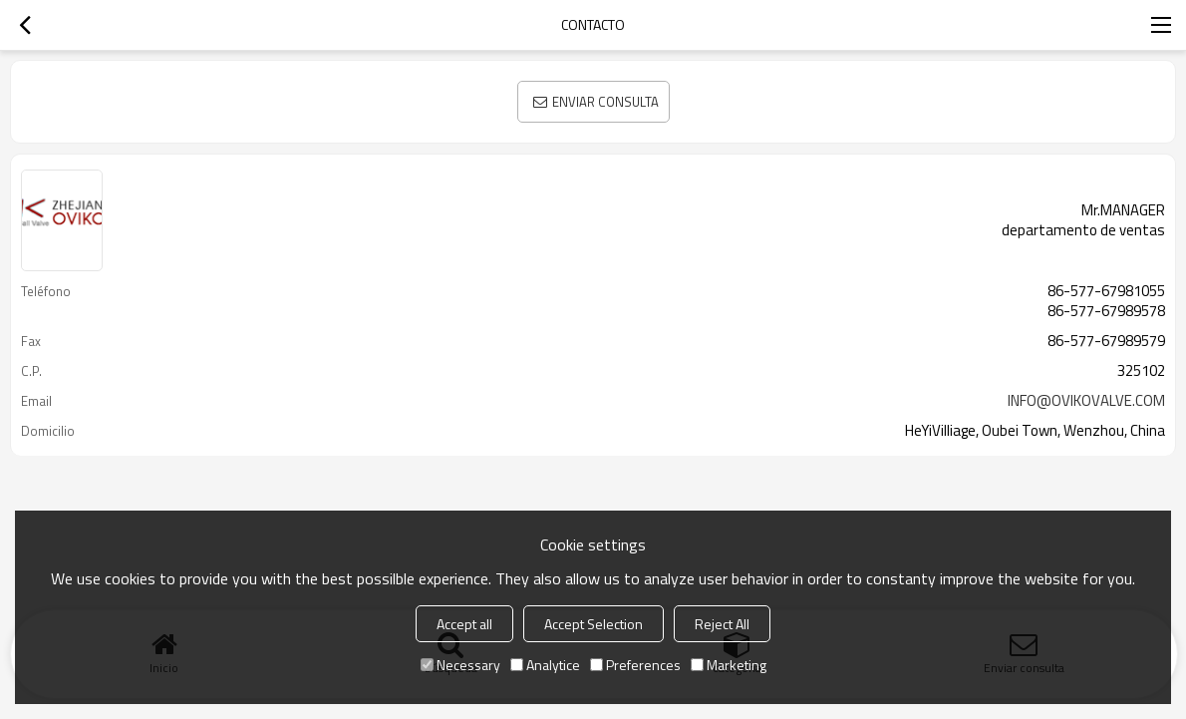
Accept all (464, 623)
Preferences (635, 664)
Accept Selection (593, 623)
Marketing (728, 664)
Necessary (460, 664)
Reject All (722, 623)
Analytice (545, 664)
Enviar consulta (605, 102)
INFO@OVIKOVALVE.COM (1086, 401)
